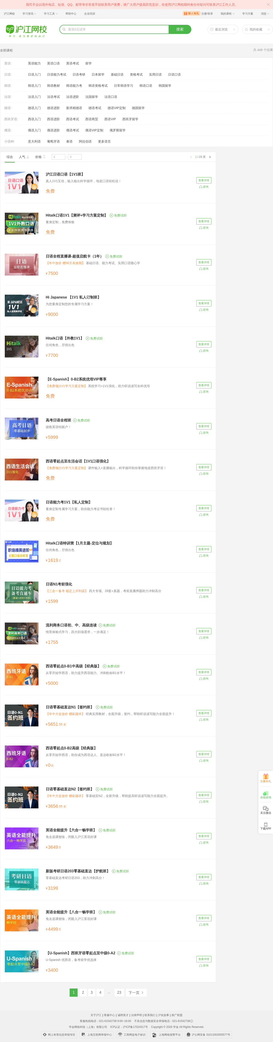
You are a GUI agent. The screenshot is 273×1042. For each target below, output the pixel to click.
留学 (88, 63)
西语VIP (110, 119)
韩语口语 (145, 85)
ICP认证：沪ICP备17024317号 (129, 1027)
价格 (40, 156)
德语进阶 (53, 108)
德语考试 (94, 108)
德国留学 (138, 108)
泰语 (69, 141)
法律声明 (136, 1015)
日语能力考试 (56, 74)
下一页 (136, 993)
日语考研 (79, 74)
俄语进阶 (53, 130)
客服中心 (109, 1015)
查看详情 (203, 180)
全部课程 (6, 50)
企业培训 (89, 13)
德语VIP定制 (117, 108)
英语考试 (72, 63)
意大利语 (34, 141)
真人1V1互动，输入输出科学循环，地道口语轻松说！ (83, 181)
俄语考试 (72, 130)
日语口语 (174, 74)
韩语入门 (34, 85)
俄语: (8, 130)
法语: (8, 97)
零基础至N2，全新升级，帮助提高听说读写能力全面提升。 (107, 796)
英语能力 (34, 63)
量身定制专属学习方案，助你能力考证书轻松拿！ (81, 509)
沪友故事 (163, 1015)
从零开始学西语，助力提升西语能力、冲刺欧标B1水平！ (86, 673)
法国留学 (91, 97)
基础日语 (117, 74)
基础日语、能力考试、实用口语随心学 (93, 263)
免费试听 (118, 215)
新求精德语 (74, 108)
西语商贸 (91, 119)
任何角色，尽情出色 (60, 345)
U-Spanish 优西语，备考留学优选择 (71, 960)
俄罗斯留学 (118, 130)
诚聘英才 (123, 1015)
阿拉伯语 (85, 141)
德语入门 (34, 108)
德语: (8, 108)
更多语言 (104, 141)
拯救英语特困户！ (58, 427)
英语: (8, 63)
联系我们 (149, 1015)
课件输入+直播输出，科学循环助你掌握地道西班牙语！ (106, 468)
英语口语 (53, 63)
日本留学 (98, 74)
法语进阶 (72, 97)
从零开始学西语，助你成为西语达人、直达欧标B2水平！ (86, 755)
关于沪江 (96, 1015)
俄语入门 (34, 130)
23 (119, 992)
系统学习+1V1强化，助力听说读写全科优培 (98, 386)
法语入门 (34, 97)
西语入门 (34, 119)
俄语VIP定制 (94, 130)
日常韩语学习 (123, 85)
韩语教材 (53, 85)
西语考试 (72, 119)
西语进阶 (53, 119)
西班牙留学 (130, 119)
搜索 (180, 29)
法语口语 (110, 97)
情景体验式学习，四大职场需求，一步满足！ (77, 632)
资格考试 (136, 74)
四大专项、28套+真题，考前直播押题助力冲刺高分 (103, 591)
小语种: (9, 141)
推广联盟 (177, 1015)
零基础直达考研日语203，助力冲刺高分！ (75, 878)
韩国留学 (165, 85)
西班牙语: (11, 119)
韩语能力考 (74, 85)
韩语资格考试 (98, 85)
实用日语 (155, 74)
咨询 (205, 186)
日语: (8, 74)
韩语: (8, 85)
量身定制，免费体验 (60, 222)
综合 (10, 157)
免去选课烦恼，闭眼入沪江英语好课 (71, 837)
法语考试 (53, 97)
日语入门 (34, 74)
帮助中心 (71, 13)
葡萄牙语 (53, 141)
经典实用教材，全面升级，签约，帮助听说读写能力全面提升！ (110, 714)
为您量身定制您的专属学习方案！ (70, 304)
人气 (24, 157)
